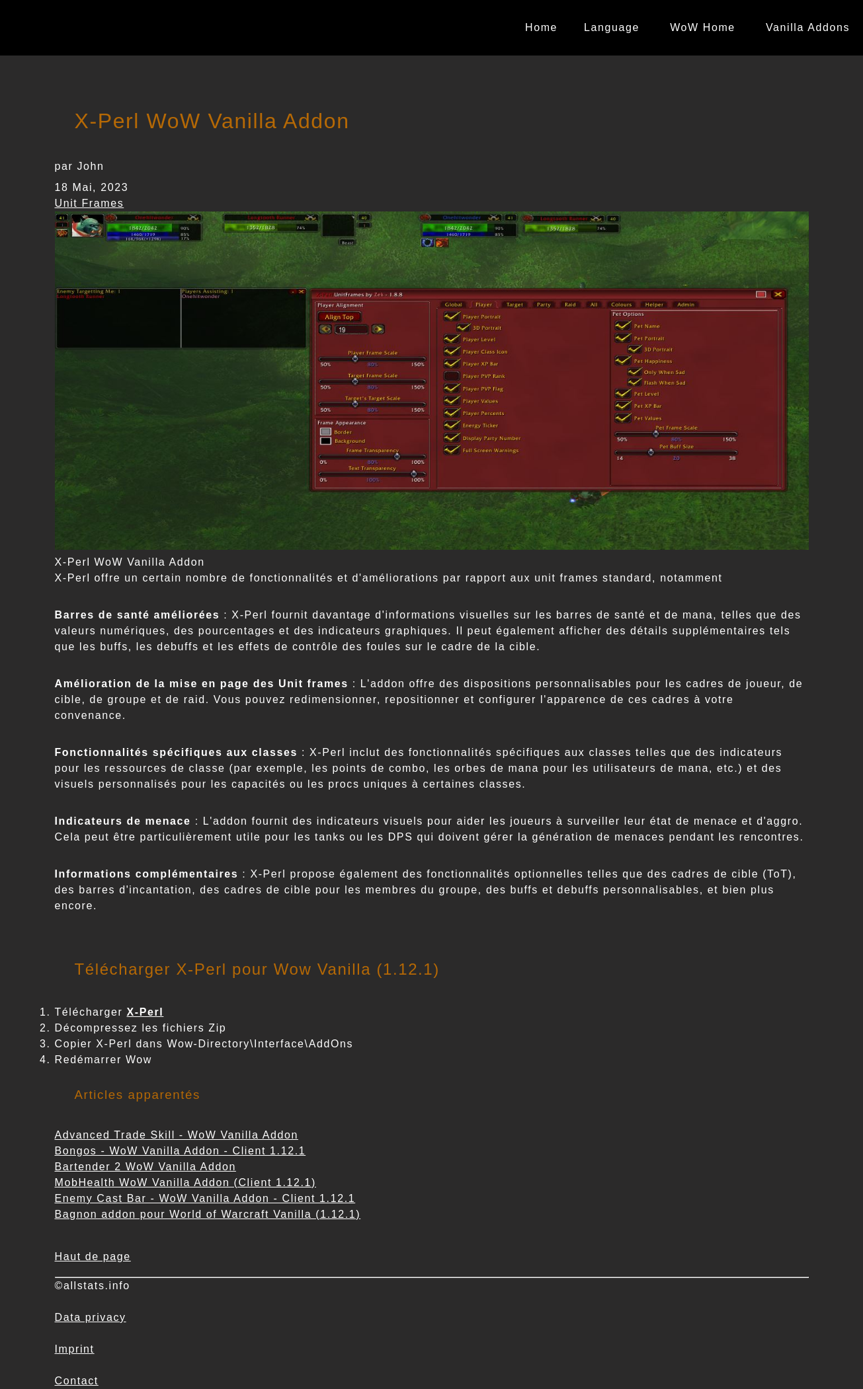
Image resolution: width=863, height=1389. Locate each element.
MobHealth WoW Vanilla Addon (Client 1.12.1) (186, 1182)
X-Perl (145, 1012)
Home (541, 27)
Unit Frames (89, 203)
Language (611, 27)
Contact (77, 1380)
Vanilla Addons (808, 27)
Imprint (75, 1349)
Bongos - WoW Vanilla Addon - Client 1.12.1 (180, 1150)
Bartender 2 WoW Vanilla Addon (145, 1166)
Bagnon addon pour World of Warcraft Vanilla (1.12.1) (208, 1214)
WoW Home (702, 27)
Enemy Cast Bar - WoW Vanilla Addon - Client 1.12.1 (205, 1198)
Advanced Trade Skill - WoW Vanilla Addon (176, 1135)
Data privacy (90, 1317)
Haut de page (93, 1256)
